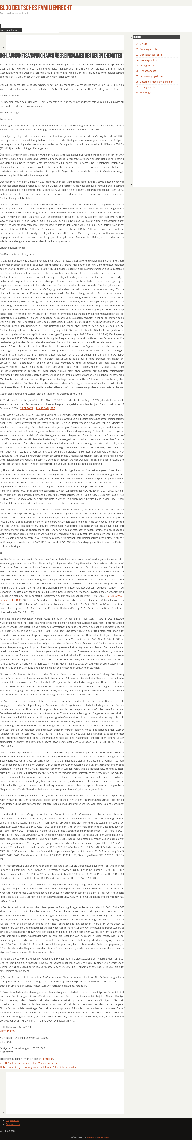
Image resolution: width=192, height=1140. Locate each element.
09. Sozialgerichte (145, 87)
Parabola (91, 1137)
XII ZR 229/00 (114, 596)
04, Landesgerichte (146, 60)
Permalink (47, 1058)
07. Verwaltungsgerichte (149, 76)
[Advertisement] (60, 24)
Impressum (12, 1120)
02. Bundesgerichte (146, 49)
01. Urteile (141, 43)
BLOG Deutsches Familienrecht (36, 8)
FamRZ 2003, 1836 (10, 600)
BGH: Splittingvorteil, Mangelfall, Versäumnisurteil (28, 1063)
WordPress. (103, 1137)
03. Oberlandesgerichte (149, 54)
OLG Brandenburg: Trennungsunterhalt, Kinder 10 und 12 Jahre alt (38, 1067)
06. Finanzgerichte (146, 71)
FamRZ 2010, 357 (45, 408)
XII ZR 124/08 (7, 1031)
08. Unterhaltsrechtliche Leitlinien (154, 81)
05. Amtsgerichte (145, 65)
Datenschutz (13, 1124)
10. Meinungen (144, 92)
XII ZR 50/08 (26, 408)
